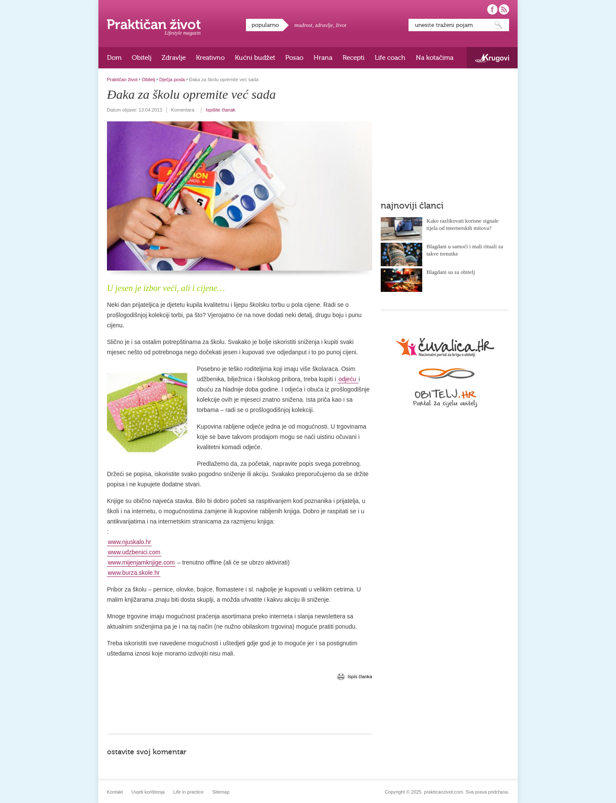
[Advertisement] (239, 707)
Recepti (353, 58)
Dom (114, 58)
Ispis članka (360, 676)
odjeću (348, 379)
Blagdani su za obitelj (450, 272)
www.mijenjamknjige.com (141, 562)
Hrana (323, 58)
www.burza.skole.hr (134, 572)
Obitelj (141, 58)
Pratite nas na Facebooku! (492, 9)
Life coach (390, 58)
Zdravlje (174, 58)
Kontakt (115, 791)
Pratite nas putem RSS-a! (504, 9)
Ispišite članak (220, 109)
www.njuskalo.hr (129, 541)
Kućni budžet (255, 58)
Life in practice (188, 791)
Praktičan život (154, 24)
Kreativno (210, 58)
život (341, 25)
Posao (294, 58)
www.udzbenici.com (134, 552)
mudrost (303, 25)
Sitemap (220, 791)
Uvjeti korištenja (148, 791)
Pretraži (498, 25)
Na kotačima (434, 58)
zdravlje (324, 25)
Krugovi (492, 57)
